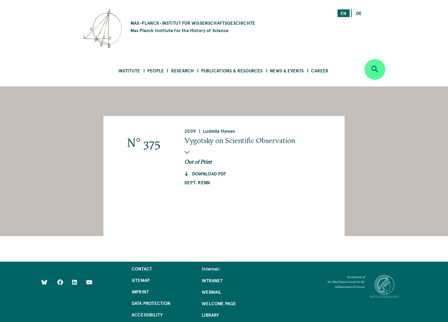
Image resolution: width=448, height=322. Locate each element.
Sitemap (141, 280)
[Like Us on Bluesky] (44, 282)
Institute (129, 70)
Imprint (140, 291)
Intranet (212, 280)
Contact (142, 268)
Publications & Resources (231, 70)
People (155, 70)
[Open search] (375, 69)
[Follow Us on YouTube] (89, 282)
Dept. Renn (197, 182)
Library (210, 315)
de (359, 13)
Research (182, 70)
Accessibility (147, 314)
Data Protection (151, 303)
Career (319, 70)
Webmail (211, 292)
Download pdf (209, 173)
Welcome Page (219, 303)
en (343, 13)
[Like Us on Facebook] (60, 282)
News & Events (287, 70)
